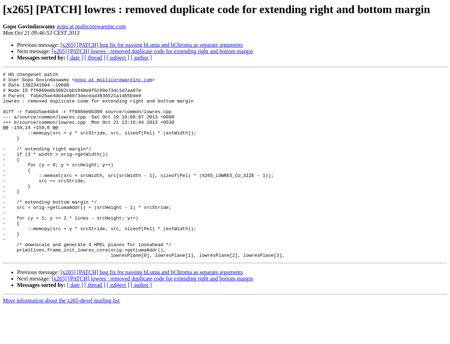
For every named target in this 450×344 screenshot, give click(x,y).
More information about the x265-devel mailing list (61, 338)
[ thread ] (94, 58)
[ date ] (75, 58)
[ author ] (141, 58)
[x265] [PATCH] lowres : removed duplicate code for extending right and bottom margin (152, 51)
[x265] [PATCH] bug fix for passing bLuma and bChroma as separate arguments (152, 45)
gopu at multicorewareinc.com (91, 26)
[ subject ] (118, 58)
